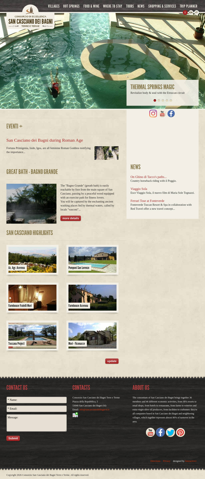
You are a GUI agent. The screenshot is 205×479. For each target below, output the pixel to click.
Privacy (166, 461)
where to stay (112, 6)
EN (190, 12)
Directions (155, 461)
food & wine (91, 6)
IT (196, 12)
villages (54, 6)
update (112, 361)
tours (130, 6)
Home (30, 9)
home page (30, 17)
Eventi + (14, 126)
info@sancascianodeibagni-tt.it (94, 409)
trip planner (188, 6)
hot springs (71, 6)
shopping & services (162, 6)
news (141, 6)
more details (70, 218)
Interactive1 (191, 461)
